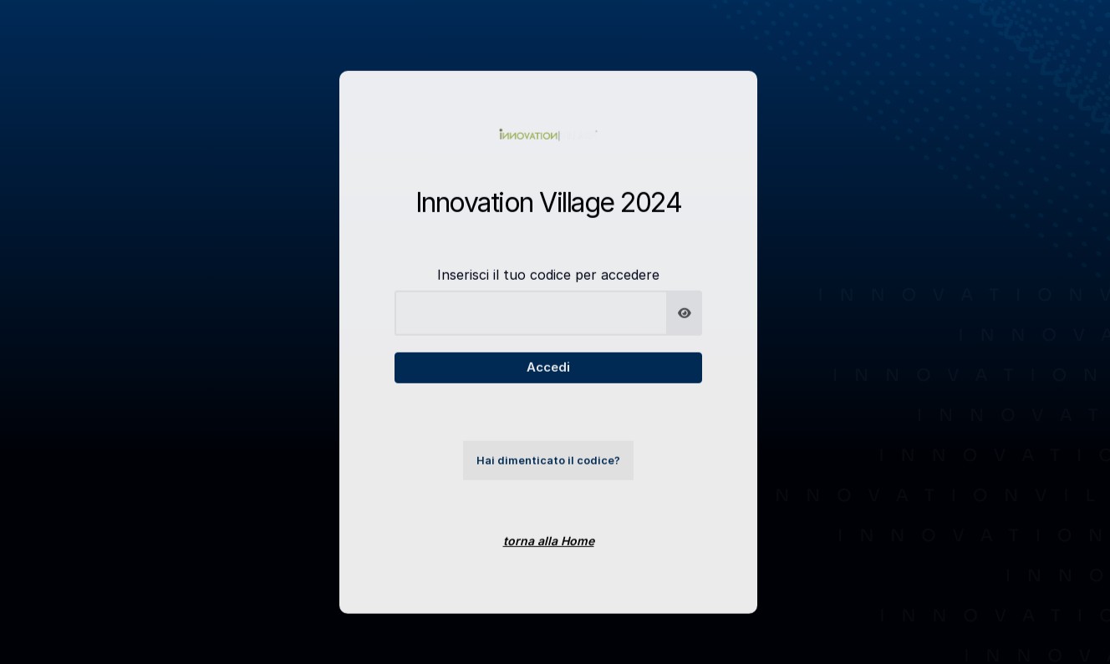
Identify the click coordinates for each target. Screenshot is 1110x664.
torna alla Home (548, 552)
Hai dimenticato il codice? (548, 471)
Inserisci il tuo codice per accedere (548, 285)
